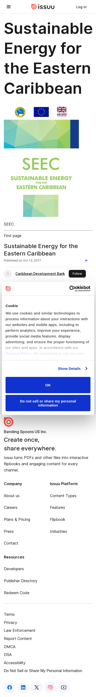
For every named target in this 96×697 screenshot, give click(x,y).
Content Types (63, 495)
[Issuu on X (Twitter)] (36, 687)
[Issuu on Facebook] (9, 687)
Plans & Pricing (17, 519)
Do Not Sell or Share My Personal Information (43, 671)
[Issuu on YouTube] (63, 687)
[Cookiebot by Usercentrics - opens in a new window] (69, 289)
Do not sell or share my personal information (48, 403)
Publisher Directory (20, 580)
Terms (9, 614)
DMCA (9, 646)
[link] (81, 7)
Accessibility (15, 662)
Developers (14, 568)
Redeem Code (16, 592)
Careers (10, 507)
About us (12, 495)
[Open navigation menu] (9, 7)
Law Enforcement (19, 630)
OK (48, 385)
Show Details (69, 368)
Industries (58, 531)
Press (9, 531)
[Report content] (87, 261)
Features (57, 507)
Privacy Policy (19, 353)
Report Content (18, 638)
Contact (11, 543)
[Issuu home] (42, 6)
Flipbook (57, 519)
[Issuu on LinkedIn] (23, 687)
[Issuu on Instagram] (50, 687)
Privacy (10, 622)
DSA (8, 654)
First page (12, 235)
